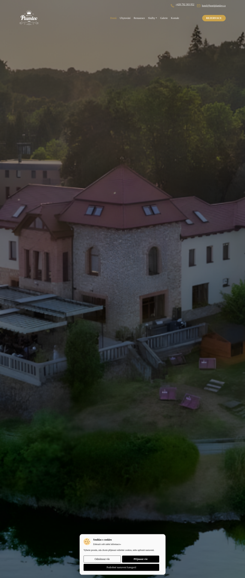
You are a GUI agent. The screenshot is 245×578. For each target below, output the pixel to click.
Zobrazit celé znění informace (106, 544)
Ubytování (125, 18)
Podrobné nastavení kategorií (121, 567)
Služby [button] (151, 18)
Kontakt (175, 18)
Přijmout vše (141, 559)
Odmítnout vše (102, 559)
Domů (113, 18)
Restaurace (139, 18)
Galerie (164, 18)
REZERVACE (214, 18)
